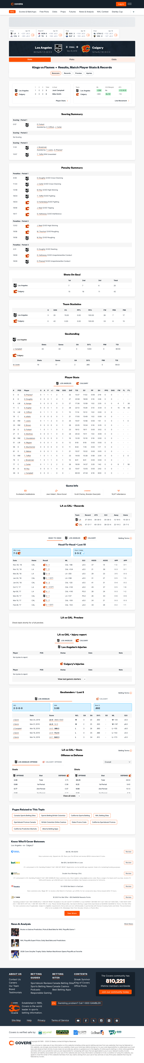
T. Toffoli (40, 154)
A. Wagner (28, 443)
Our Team (14, 986)
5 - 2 (48, 600)
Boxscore (55, 73)
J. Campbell (17, 349)
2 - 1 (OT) (49, 578)
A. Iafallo (27, 416)
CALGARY (81, 640)
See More (72, 913)
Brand (12, 989)
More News (128, 924)
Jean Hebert (51, 494)
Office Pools (80, 986)
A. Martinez (28, 434)
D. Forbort (40, 124)
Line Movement (121, 101)
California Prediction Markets (25, 829)
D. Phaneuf (41, 261)
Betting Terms (125, 538)
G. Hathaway (42, 214)
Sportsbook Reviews (41, 983)
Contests (80, 973)
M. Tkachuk (41, 231)
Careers (13, 982)
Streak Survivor (82, 979)
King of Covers (82, 982)
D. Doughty (41, 178)
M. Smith (16, 365)
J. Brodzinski (42, 147)
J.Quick (16, 720)
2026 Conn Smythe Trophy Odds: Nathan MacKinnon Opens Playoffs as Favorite (51, 951)
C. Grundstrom (29, 438)
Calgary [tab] (82, 383)
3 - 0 (48, 574)
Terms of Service (60, 1020)
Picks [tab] (71, 59)
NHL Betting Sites (102, 815)
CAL (80, 524)
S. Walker (27, 451)
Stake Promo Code (79, 822)
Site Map (16, 1020)
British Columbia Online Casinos (54, 822)
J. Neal (39, 208)
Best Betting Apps (61, 989)
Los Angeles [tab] (63, 383)
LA (80, 520)
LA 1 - (54, 737)
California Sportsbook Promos (103, 822)
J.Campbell (17, 728)
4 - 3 (48, 583)
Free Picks (44, 11)
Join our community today (115, 992)
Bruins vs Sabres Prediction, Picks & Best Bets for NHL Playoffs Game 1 (47, 929)
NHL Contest (102, 11)
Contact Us (15, 979)
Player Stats (61, 101)
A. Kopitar (27, 408)
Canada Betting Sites (63, 983)
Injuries (89, 73)
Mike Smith (56, 94)
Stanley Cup (117, 11)
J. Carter (40, 184)
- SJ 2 (53, 724)
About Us (15, 973)
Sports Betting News (41, 986)
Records (67, 73)
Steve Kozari (62, 494)
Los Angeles (43, 47)
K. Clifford (28, 412)
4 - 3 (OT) (50, 587)
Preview (78, 73)
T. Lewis (27, 421)
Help (29, 1020)
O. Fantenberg (42, 202)
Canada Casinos (60, 986)
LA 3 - (54, 733)
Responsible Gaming (41, 992)
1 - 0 (48, 569)
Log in (121, 4)
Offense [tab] (25, 762)
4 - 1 (48, 565)
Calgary (97, 47)
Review (128, 852)
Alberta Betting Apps (50, 829)
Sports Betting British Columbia (53, 815)
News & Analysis (86, 11)
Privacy (41, 1020)
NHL (12, 11)
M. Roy (39, 190)
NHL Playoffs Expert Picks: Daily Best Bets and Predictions (42, 940)
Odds (54, 11)
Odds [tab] (114, 59)
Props (63, 11)
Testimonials (15, 992)
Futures (72, 11)
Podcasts (35, 989)
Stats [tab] (29, 59)
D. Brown (27, 425)
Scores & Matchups (27, 11)
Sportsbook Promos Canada (25, 822)
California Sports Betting (80, 815)
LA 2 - (54, 728)
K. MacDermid (29, 447)
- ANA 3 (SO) (56, 720)
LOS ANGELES (64, 640)
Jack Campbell (58, 90)
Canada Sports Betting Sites (25, 815)
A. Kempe (27, 403)
